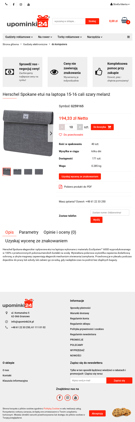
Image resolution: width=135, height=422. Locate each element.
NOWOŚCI (75, 355)
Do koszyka (102, 127)
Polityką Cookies (52, 408)
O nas (6, 370)
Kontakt (7, 375)
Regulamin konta (79, 318)
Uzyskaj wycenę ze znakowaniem (80, 176)
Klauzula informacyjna (15, 380)
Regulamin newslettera (83, 334)
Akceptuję (97, 413)
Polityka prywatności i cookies (87, 329)
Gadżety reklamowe (19, 37)
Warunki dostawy (79, 313)
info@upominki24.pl (22, 321)
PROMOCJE (76, 339)
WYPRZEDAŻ (77, 350)
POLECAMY (76, 345)
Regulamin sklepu (80, 323)
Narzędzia (94, 37)
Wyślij (96, 219)
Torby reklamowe (69, 37)
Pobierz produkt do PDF (75, 187)
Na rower (45, 37)
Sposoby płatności (80, 307)
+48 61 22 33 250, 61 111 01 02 (28, 327)
